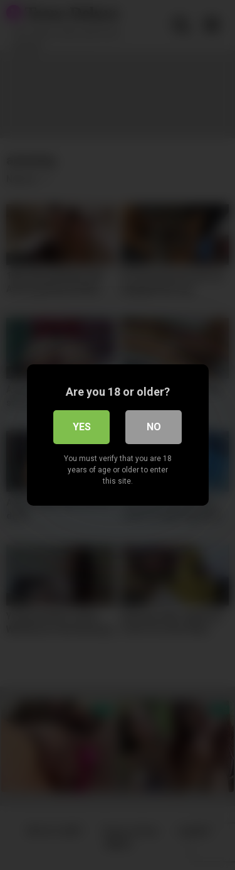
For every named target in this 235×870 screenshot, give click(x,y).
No (154, 427)
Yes (82, 427)
